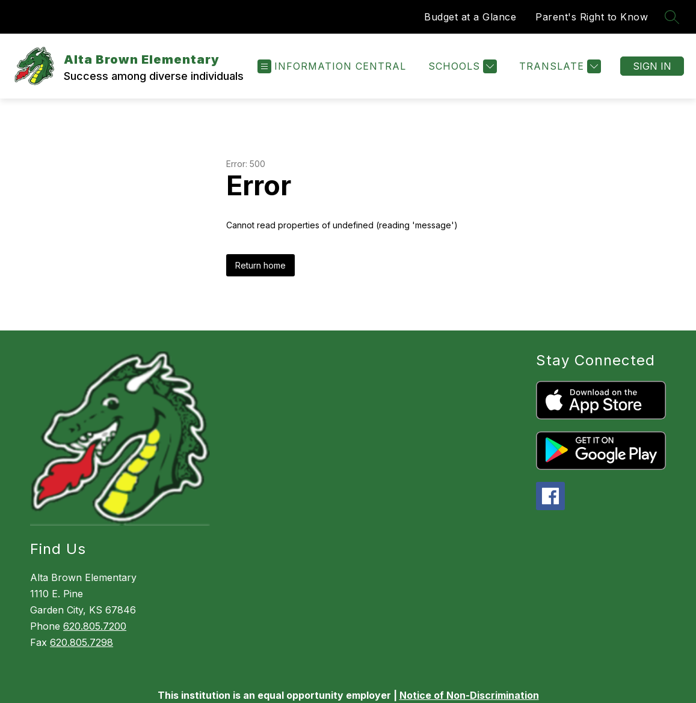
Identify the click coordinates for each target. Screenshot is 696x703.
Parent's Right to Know (591, 17)
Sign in (652, 66)
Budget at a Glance (470, 17)
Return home (260, 265)
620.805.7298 (81, 642)
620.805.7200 (94, 626)
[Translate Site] (558, 66)
